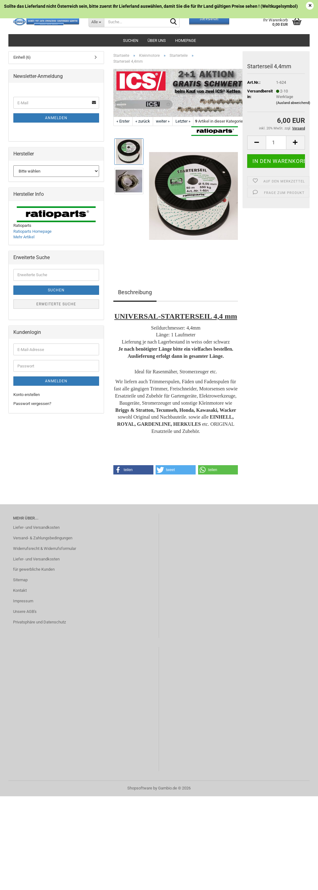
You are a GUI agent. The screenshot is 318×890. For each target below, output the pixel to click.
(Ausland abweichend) (293, 103)
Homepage (185, 40)
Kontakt (20, 590)
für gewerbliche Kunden (34, 569)
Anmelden (56, 118)
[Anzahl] (276, 143)
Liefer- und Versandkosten (36, 527)
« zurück (142, 121)
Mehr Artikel (23, 237)
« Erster (122, 121)
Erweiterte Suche (56, 304)
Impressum (23, 601)
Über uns (157, 40)
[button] (256, 143)
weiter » (163, 121)
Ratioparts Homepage (32, 231)
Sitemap (20, 580)
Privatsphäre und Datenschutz (39, 622)
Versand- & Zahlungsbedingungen (42, 538)
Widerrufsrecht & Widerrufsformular (44, 548)
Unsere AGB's (25, 611)
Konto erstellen (26, 394)
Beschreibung (135, 292)
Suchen (130, 40)
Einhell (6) (22, 57)
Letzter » (182, 121)
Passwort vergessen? (32, 403)
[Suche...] (96, 21)
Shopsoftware (139, 788)
